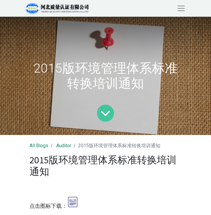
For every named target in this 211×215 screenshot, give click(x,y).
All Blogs (39, 145)
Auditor (63, 145)
